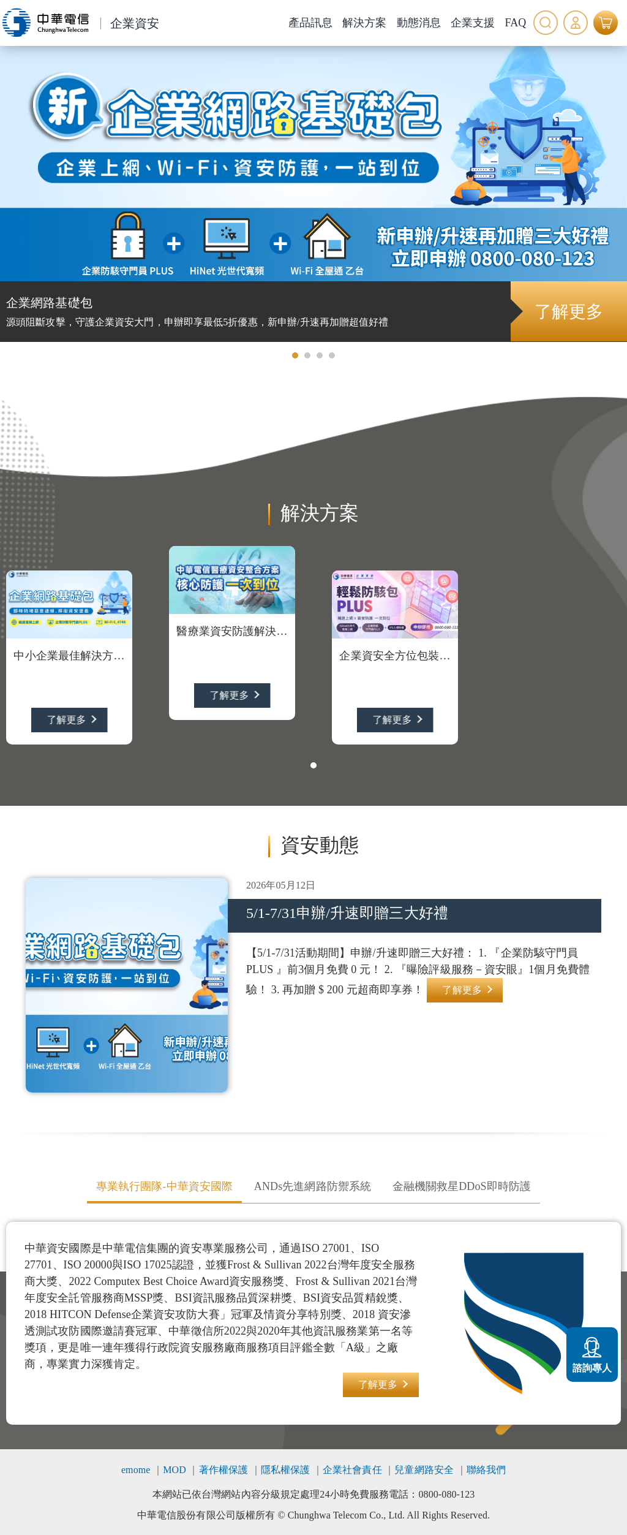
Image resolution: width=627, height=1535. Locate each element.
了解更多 (568, 311)
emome (136, 1470)
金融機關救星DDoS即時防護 (461, 1186)
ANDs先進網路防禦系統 (312, 1186)
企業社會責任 (352, 1470)
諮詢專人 (592, 1353)
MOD (174, 1470)
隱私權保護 (285, 1470)
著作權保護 (224, 1470)
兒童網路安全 (424, 1470)
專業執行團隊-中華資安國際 (164, 1186)
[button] (295, 355)
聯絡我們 (486, 1470)
